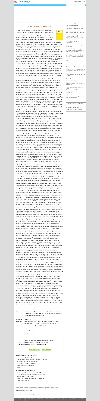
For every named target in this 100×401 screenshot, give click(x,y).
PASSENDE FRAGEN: (71, 64)
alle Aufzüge (55, 321)
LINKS (69, 398)
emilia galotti (20, 380)
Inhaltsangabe (53, 323)
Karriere (47, 4)
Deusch (38, 323)
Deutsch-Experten (45, 340)
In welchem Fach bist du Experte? (74, 109)
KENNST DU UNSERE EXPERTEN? (74, 103)
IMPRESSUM (64, 398)
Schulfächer (17, 4)
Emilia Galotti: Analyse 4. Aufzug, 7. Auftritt (26, 363)
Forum (33, 370)
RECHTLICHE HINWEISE (29, 398)
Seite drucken (27, 333)
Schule (17, 22)
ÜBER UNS (74, 398)
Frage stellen (40, 4)
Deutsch (21, 22)
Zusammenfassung (45, 323)
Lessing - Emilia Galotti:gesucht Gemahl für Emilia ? (28, 374)
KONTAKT (81, 398)
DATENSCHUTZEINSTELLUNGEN (52, 398)
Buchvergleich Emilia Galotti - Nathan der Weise (28, 372)
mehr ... (18, 367)
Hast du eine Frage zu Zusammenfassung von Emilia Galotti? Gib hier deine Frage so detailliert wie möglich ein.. (39, 345)
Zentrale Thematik (48, 321)
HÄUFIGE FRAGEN (19, 398)
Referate (33, 4)
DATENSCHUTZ (40, 398)
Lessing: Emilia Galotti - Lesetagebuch (25, 365)
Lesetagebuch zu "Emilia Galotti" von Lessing (27, 357)
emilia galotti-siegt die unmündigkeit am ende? (27, 378)
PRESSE (16, 400)
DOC (44, 325)
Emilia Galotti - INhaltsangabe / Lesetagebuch (27, 361)
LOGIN (75, 1)
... (68, 60)
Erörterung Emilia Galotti (22, 376)
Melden (33, 333)
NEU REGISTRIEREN (81, 1)
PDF (40, 325)
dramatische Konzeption (29, 323)
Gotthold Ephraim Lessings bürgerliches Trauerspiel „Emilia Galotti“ (32, 359)
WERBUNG (22, 400)
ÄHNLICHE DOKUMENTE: (72, 25)
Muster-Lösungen (26, 4)
